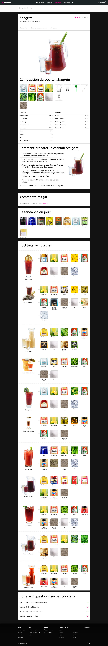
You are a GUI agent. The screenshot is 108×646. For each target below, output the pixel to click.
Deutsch (61, 632)
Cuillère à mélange (60, 125)
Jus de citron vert (24, 125)
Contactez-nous (48, 632)
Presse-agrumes (59, 122)
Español (61, 635)
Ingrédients (67, 3)
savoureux (37, 21)
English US (61, 637)
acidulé (29, 21)
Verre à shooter (59, 119)
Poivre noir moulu (25, 140)
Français (74, 630)
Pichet (57, 115)
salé (33, 21)
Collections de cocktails (34, 632)
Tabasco (22, 134)
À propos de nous (48, 630)
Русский (74, 635)
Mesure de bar (59, 128)
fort (20, 21)
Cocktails (58, 3)
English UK (61, 630)
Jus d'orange (23, 122)
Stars (30, 635)
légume (24, 21)
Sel (20, 137)
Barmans (49, 3)
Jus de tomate (24, 119)
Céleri (21, 131)
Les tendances (40, 3)
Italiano (74, 637)
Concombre (23, 128)
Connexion (102, 2)
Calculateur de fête (33, 630)
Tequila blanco (24, 115)
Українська (75, 632)
